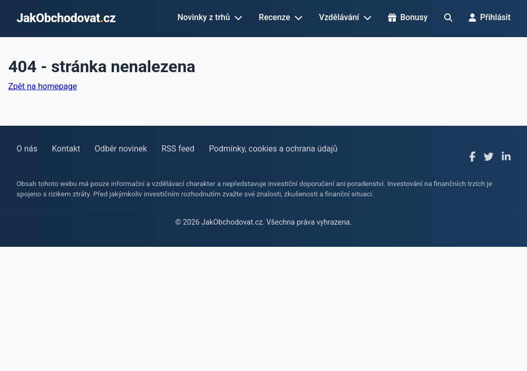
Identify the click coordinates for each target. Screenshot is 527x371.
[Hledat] (448, 17)
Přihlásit (490, 17)
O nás (27, 149)
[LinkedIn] (506, 157)
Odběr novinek (121, 149)
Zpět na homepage (42, 86)
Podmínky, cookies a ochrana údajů (273, 149)
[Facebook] (472, 157)
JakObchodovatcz (66, 18)
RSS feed (178, 149)
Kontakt (66, 149)
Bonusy (408, 17)
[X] (489, 157)
